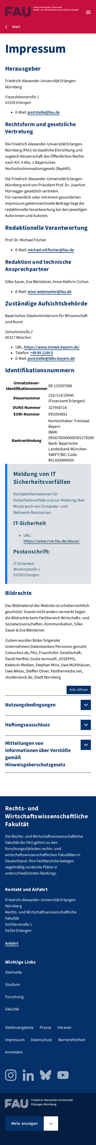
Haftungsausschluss (27, 724)
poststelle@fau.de (44, 112)
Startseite (13, 972)
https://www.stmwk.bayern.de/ (52, 347)
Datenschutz (41, 1040)
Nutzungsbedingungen (30, 704)
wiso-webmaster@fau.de (49, 292)
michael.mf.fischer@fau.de (51, 250)
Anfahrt (11, 943)
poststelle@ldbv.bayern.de (51, 358)
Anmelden (14, 1052)
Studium (12, 984)
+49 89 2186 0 (41, 353)
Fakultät (12, 1009)
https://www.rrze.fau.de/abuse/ (52, 541)
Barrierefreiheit (71, 1040)
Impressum (15, 1040)
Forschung (14, 997)
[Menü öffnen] (88, 12)
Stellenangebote (19, 1027)
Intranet (64, 1027)
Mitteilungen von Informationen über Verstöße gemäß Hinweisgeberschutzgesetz (38, 754)
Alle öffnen (78, 689)
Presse (45, 1027)
